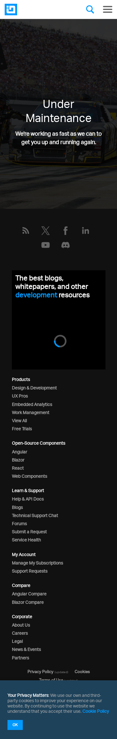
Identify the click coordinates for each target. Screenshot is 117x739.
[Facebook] (65, 230)
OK (15, 724)
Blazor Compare (28, 602)
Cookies (82, 671)
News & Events (26, 649)
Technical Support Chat (35, 515)
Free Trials (22, 428)
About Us (21, 625)
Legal (17, 641)
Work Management (30, 412)
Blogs (17, 507)
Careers (20, 633)
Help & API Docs (28, 499)
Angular (19, 451)
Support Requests (29, 571)
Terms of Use (51, 680)
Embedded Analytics (32, 404)
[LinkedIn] (85, 230)
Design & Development (34, 387)
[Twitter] (45, 230)
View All (19, 420)
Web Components (29, 476)
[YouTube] (45, 245)
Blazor (18, 459)
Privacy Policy (40, 671)
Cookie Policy (95, 711)
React (18, 468)
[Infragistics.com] (36, 9)
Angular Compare (29, 593)
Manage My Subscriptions (37, 562)
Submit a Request (29, 531)
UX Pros (20, 396)
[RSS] (25, 230)
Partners (20, 657)
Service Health (26, 539)
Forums (19, 523)
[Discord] (65, 245)
